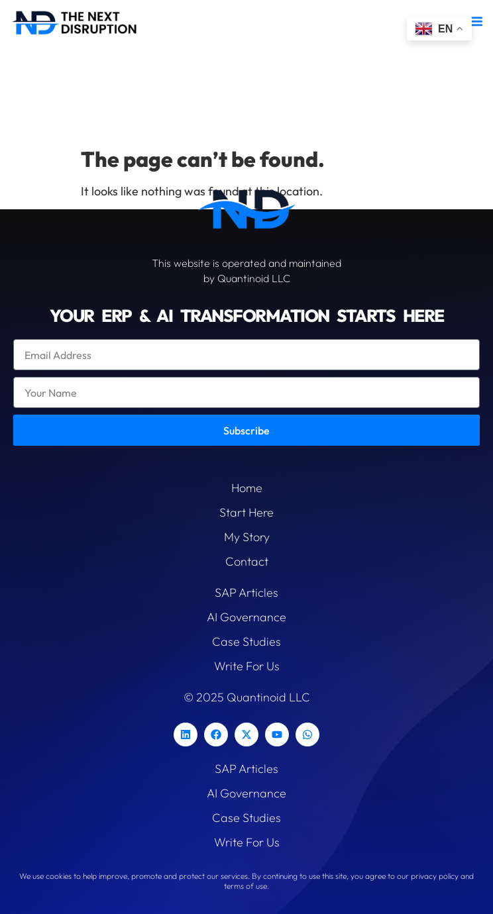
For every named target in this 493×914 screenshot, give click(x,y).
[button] (475, 21)
